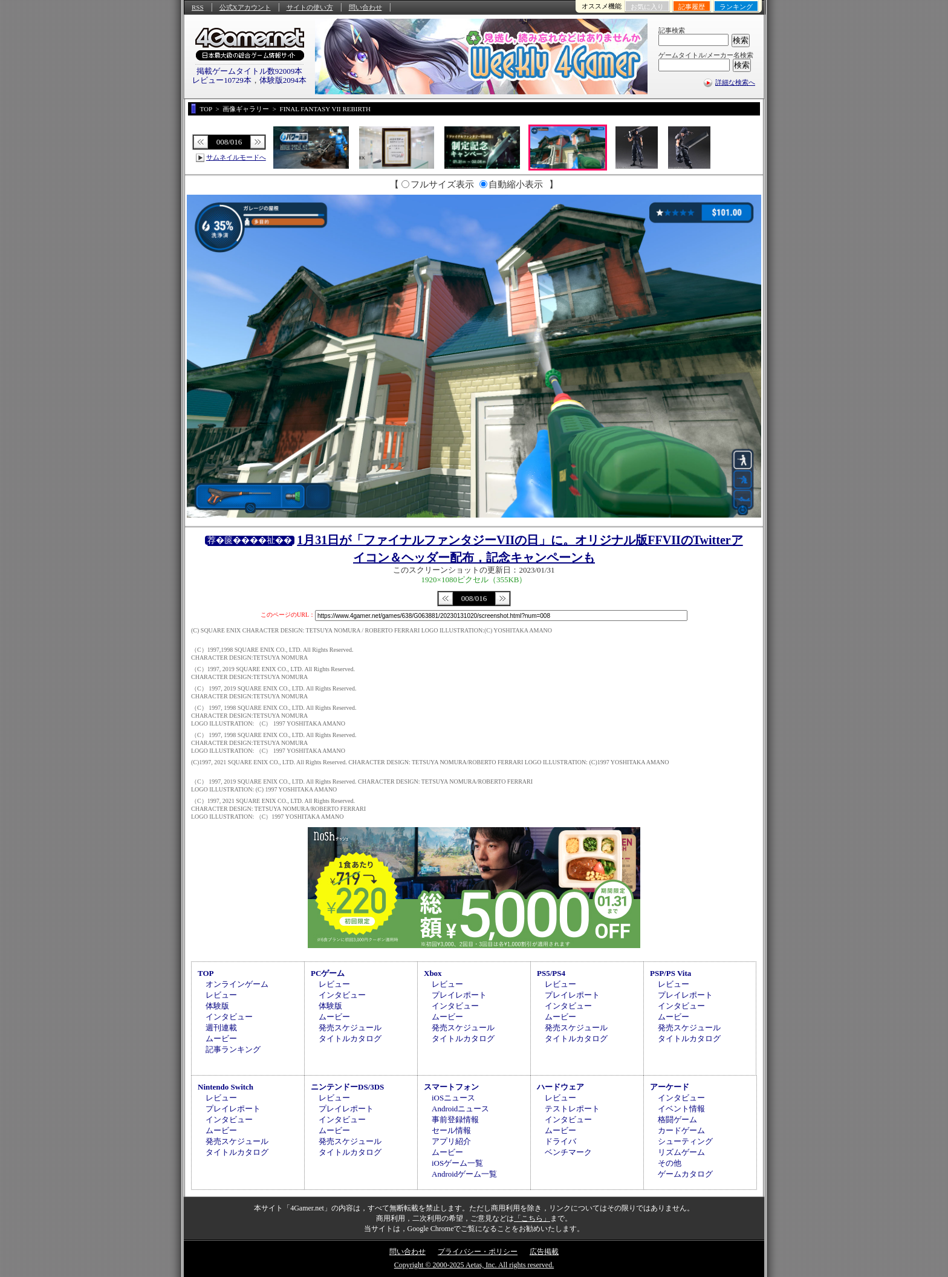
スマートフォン (451, 1086)
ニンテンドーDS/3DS (347, 1086)
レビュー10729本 (222, 80)
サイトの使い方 (310, 7)
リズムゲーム (681, 1152)
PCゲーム (328, 973)
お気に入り (647, 6)
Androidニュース (460, 1108)
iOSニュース (453, 1097)
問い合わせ (365, 7)
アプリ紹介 (451, 1141)
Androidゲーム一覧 (464, 1173)
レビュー (221, 994)
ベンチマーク (568, 1152)
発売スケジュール (350, 1027)
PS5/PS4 (551, 973)
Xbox (433, 973)
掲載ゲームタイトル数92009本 (249, 71)
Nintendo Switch (225, 1086)
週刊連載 (221, 1027)
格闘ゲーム (677, 1119)
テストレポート (572, 1108)
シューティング (685, 1141)
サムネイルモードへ (236, 157)
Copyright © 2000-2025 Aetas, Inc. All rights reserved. (474, 1265)
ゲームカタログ (685, 1173)
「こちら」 (532, 1218)
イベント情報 (681, 1108)
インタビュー (229, 1016)
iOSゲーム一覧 (457, 1163)
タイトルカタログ (350, 1038)
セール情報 (451, 1130)
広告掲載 (544, 1251)
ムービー (221, 1038)
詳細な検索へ (735, 82)
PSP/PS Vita (670, 973)
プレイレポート (459, 994)
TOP (206, 973)
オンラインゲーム (237, 984)
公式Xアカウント (245, 7)
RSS (198, 7)
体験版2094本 (283, 80)
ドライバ (560, 1141)
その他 (669, 1163)
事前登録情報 (455, 1119)
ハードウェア (560, 1086)
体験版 (217, 1005)
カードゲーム (681, 1130)
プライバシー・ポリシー (478, 1251)
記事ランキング (233, 1049)
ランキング (736, 6)
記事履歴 (691, 6)
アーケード (669, 1086)
